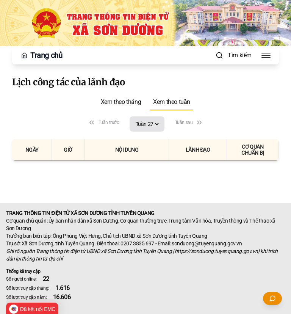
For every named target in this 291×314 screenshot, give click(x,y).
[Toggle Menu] (266, 55)
